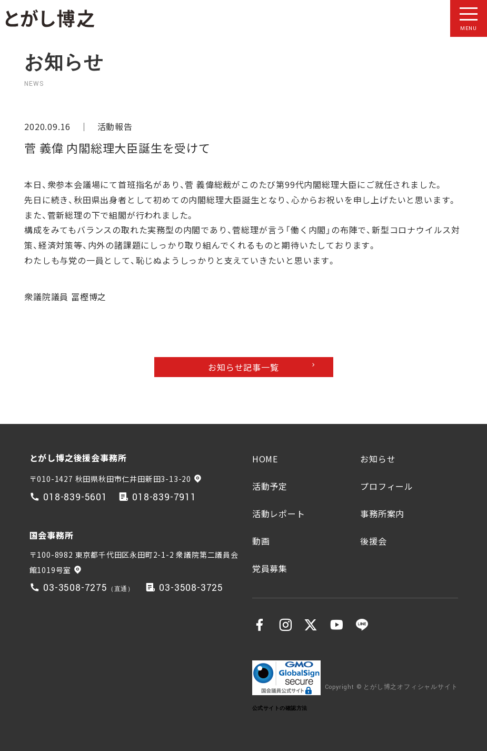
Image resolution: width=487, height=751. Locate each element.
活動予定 (269, 486)
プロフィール (386, 486)
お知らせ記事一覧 (243, 367)
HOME (265, 458)
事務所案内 (382, 513)
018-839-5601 (75, 497)
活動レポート (278, 513)
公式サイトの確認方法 (279, 708)
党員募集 (269, 568)
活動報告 (115, 126)
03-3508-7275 (75, 588)
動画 (261, 541)
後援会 (373, 541)
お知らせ (377, 458)
